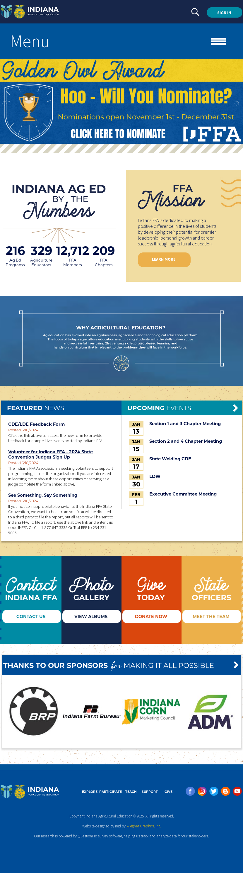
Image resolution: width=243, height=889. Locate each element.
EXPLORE (89, 792)
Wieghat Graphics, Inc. (143, 826)
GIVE (168, 792)
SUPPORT (150, 792)
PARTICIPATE (110, 792)
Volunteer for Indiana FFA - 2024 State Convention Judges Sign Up (50, 454)
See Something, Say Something (42, 495)
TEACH (131, 792)
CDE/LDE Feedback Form (36, 424)
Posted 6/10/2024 (23, 430)
